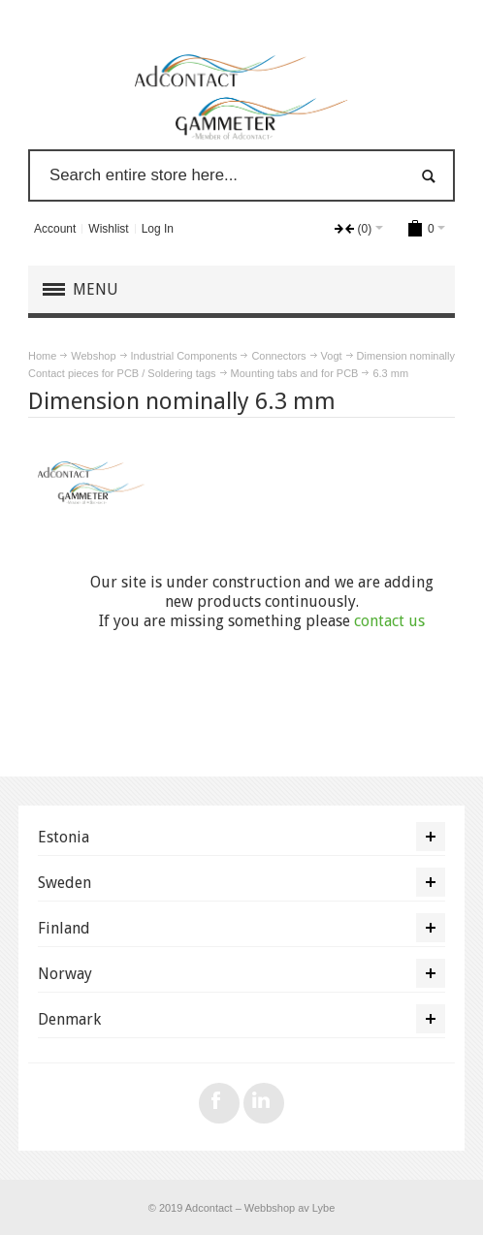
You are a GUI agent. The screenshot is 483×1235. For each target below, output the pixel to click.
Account (55, 229)
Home (42, 356)
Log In (158, 229)
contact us (389, 621)
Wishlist (108, 229)
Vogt (331, 356)
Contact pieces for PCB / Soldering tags (122, 373)
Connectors (278, 356)
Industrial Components (184, 356)
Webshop (93, 356)
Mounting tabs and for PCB (295, 373)
